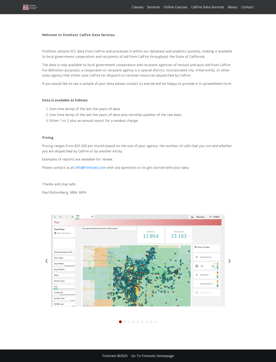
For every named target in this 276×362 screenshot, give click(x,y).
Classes (137, 7)
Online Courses (175, 7)
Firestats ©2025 (114, 356)
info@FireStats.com (90, 167)
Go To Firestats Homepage (152, 356)
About (233, 7)
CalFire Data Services (207, 7)
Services (153, 7)
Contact (247, 7)
